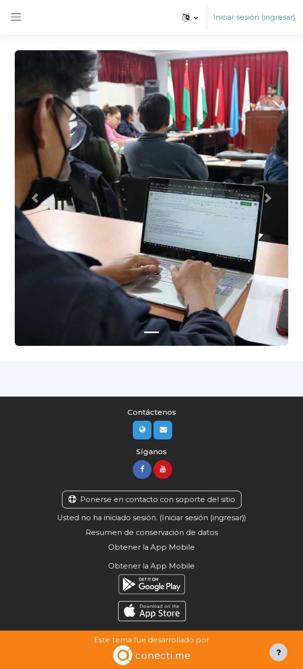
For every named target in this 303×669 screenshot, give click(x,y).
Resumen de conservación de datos (152, 532)
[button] (190, 17)
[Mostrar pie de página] (278, 652)
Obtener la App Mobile (151, 547)
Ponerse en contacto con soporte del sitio (151, 499)
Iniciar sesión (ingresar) (254, 17)
